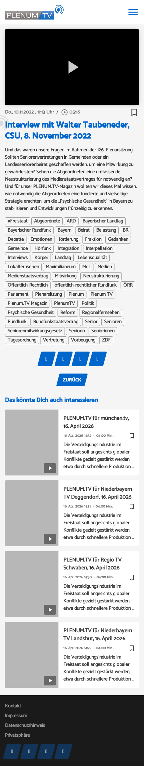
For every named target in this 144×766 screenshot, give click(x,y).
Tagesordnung (22, 340)
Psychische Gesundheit (31, 313)
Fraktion (93, 240)
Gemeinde (18, 249)
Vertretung (53, 340)
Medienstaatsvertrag (28, 276)
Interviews (18, 258)
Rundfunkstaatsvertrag (55, 322)
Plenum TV (101, 294)
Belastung (106, 230)
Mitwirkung (65, 276)
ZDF (106, 340)
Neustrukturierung (101, 276)
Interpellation (99, 249)
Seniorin (77, 331)
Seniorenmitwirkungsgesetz (35, 331)
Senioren (112, 322)
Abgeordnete (47, 221)
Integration (68, 249)
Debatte (16, 240)
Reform (67, 313)
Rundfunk (17, 322)
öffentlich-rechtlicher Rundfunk (85, 285)
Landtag (63, 258)
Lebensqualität (92, 258)
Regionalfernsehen (100, 313)
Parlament (18, 294)
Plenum (76, 294)
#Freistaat (17, 221)
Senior (91, 322)
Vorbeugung (83, 340)
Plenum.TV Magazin (27, 304)
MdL (86, 267)
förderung (68, 240)
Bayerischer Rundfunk (29, 230)
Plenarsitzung (48, 294)
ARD (71, 221)
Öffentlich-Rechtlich (28, 285)
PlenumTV (64, 304)
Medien (104, 267)
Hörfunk (42, 249)
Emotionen (41, 240)
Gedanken (118, 240)
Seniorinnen (102, 331)
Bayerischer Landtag (103, 221)
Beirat (84, 230)
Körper (41, 258)
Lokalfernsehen (23, 267)
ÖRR (127, 285)
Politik (88, 304)
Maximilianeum (61, 267)
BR (125, 230)
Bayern (64, 230)
